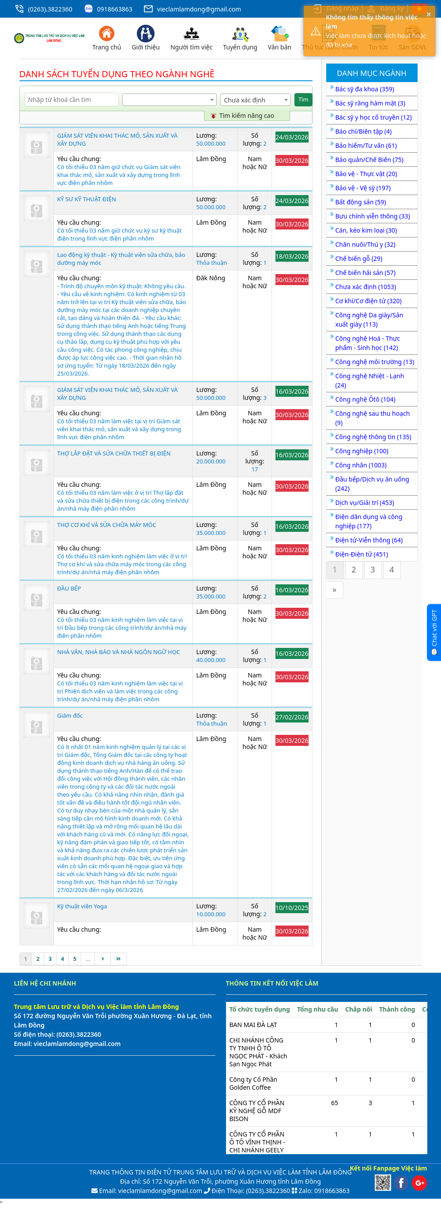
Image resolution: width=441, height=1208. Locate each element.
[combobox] (169, 100)
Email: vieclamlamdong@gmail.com (150, 1190)
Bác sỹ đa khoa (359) (364, 89)
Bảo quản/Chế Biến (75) (369, 159)
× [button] (428, 14)
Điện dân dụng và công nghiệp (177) (369, 521)
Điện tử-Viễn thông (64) (369, 540)
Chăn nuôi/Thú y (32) (365, 244)
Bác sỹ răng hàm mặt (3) (370, 103)
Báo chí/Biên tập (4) (363, 131)
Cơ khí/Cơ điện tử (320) (368, 301)
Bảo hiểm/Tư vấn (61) (366, 145)
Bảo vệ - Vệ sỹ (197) (363, 188)
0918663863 (114, 9)
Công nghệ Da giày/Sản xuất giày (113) (369, 319)
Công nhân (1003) (361, 465)
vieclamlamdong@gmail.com (199, 9)
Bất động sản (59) (360, 202)
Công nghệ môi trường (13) (375, 362)
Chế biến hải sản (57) (365, 272)
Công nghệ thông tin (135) (373, 437)
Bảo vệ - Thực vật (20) (366, 173)
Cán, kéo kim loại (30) (366, 230)
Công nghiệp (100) (361, 451)
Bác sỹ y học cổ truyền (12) (373, 117)
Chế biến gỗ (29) (359, 258)
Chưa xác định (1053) (365, 286)
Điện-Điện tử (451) (361, 554)
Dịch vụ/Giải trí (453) (364, 502)
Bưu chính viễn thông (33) (372, 216)
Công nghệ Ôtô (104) (365, 399)
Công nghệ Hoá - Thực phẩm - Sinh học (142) (367, 343)
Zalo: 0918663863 (324, 1190)
